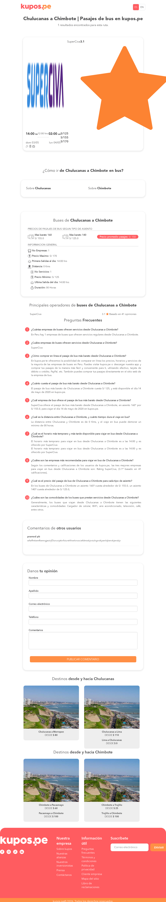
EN (142, 7)
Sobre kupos (64, 849)
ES (136, 7)
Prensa (60, 870)
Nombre (33, 578)
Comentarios (36, 630)
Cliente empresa (92, 874)
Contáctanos (64, 875)
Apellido (34, 591)
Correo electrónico (39, 604)
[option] (51, 713)
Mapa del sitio (90, 879)
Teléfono (34, 617)
